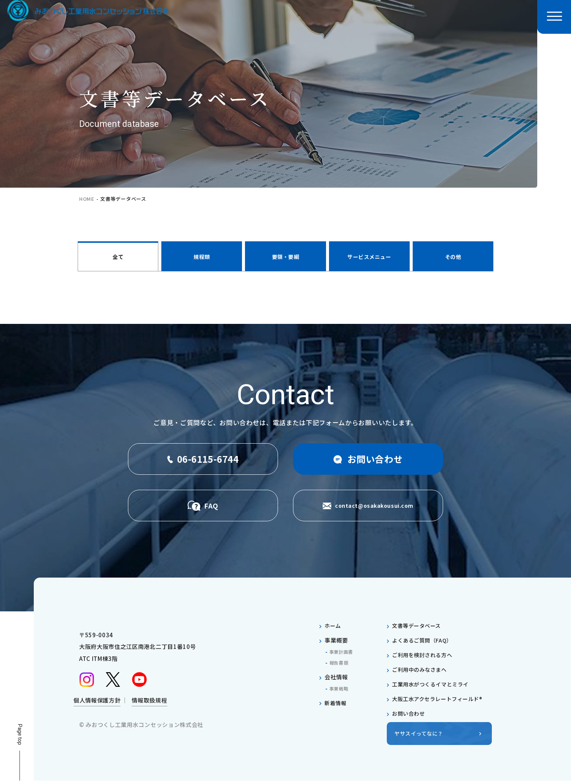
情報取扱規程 (149, 703)
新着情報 (336, 703)
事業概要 (336, 640)
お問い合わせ (409, 713)
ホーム (333, 625)
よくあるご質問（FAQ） (424, 640)
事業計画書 (343, 651)
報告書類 (340, 662)
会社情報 (336, 677)
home (87, 198)
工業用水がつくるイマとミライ (433, 684)
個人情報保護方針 (97, 703)
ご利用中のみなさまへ (421, 669)
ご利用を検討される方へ (424, 655)
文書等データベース (418, 625)
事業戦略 (340, 688)
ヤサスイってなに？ (420, 733)
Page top (19, 734)
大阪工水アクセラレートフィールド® (441, 699)
